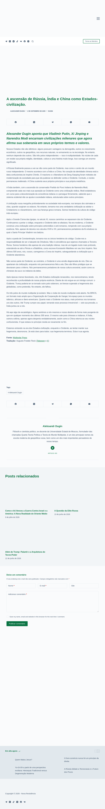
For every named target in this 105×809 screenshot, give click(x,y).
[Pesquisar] (33, 41)
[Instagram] (28, 41)
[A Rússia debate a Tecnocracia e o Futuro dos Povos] (58, 770)
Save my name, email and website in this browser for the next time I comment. (37, 617)
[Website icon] (52, 448)
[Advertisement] (53, 363)
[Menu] (98, 18)
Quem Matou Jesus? (23, 760)
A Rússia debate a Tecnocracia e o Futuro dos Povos (81, 770)
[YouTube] (13, 41)
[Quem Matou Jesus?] (9, 760)
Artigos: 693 (52, 453)
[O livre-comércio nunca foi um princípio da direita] (58, 760)
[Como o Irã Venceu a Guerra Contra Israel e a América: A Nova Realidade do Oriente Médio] (28, 494)
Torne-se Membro (91, 41)
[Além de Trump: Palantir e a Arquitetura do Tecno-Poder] (28, 535)
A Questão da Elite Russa (66, 511)
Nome (11, 585)
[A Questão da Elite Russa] (77, 494)
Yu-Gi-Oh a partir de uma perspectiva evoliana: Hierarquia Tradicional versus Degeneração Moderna (31, 770)
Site (73, 586)
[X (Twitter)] (10, 41)
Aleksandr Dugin (15, 393)
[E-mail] (89, 122)
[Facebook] (25, 41)
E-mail (43, 585)
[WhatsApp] (71, 122)
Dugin (50, 111)
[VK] (21, 41)
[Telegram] (6, 41)
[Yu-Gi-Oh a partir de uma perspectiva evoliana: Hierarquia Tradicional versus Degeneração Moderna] (9, 770)
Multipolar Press (20, 338)
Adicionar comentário (17, 594)
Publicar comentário (17, 624)
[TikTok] (17, 41)
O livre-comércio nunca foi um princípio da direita (81, 759)
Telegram (41, 341)
